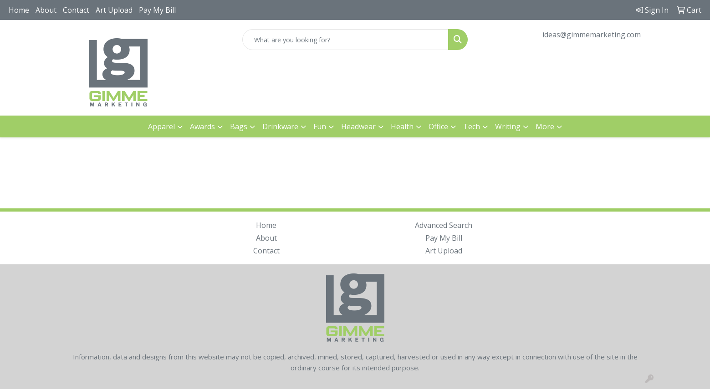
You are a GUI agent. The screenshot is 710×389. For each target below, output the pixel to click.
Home (19, 10)
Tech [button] (471, 126)
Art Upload (114, 10)
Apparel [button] (161, 126)
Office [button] (438, 126)
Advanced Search (443, 225)
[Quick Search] (345, 39)
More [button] (545, 126)
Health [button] (402, 126)
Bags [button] (238, 126)
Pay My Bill (157, 10)
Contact (76, 10)
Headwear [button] (358, 126)
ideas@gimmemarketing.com (591, 35)
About (46, 10)
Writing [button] (508, 126)
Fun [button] (319, 126)
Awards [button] (202, 126)
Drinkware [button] (280, 126)
